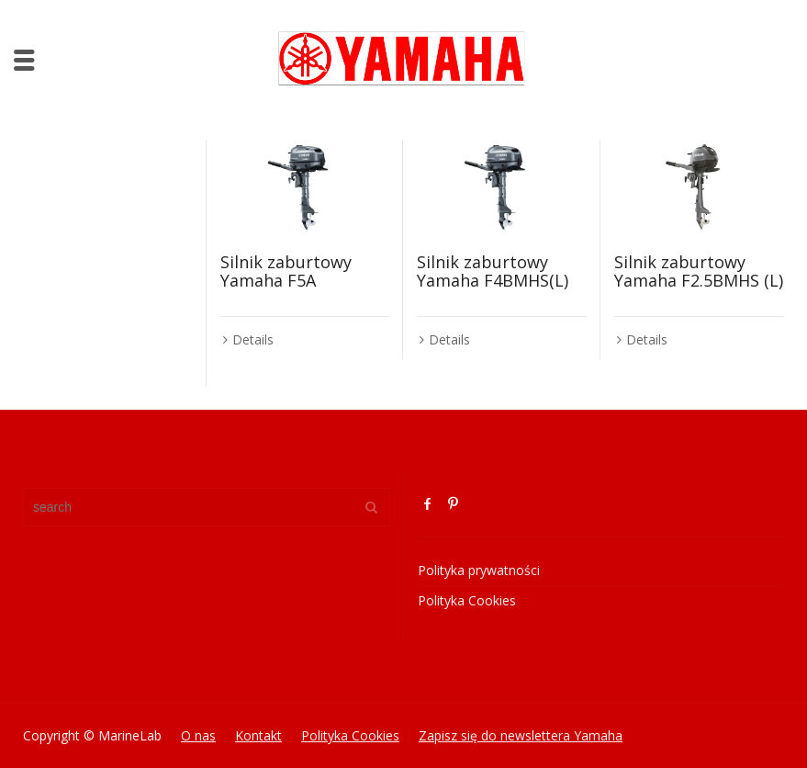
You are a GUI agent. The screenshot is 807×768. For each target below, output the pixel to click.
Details (253, 339)
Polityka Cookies (467, 600)
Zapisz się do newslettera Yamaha (520, 735)
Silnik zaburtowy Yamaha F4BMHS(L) (492, 271)
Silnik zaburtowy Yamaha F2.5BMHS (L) (698, 271)
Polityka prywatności (479, 570)
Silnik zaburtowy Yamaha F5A (286, 271)
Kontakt (258, 735)
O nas (198, 735)
